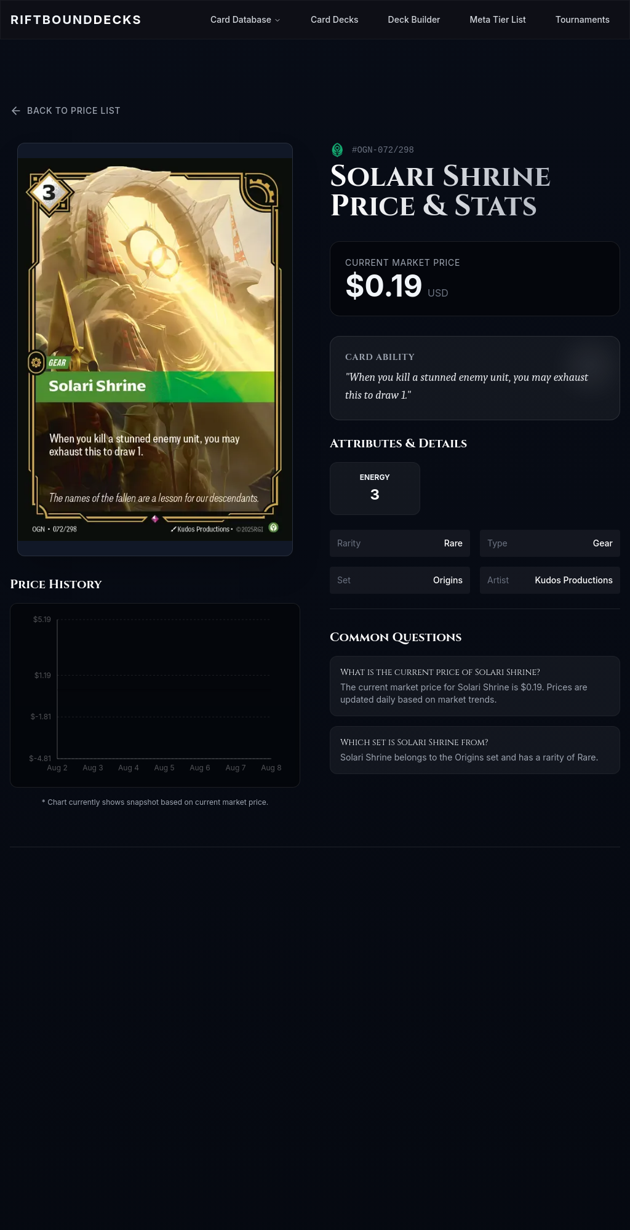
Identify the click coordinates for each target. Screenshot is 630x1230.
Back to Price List (65, 111)
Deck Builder (414, 19)
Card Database (245, 19)
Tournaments (583, 19)
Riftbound (76, 19)
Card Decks (335, 19)
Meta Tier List (498, 19)
